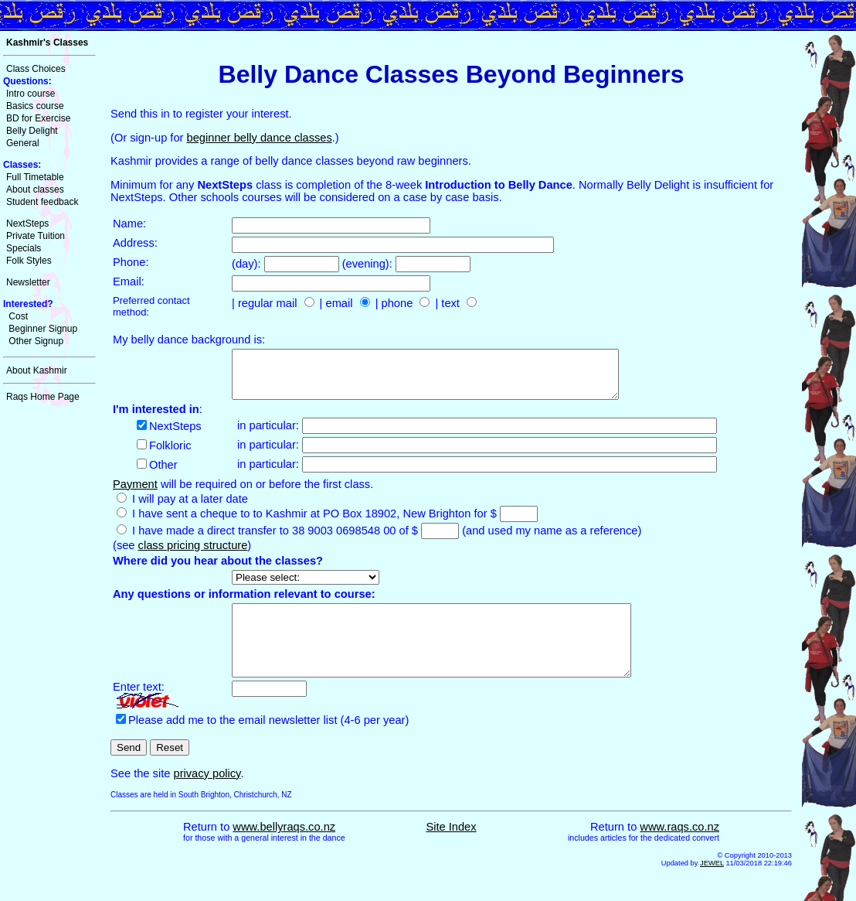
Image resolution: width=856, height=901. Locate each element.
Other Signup (35, 341)
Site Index (451, 850)
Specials (23, 248)
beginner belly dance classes (259, 137)
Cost (18, 316)
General (22, 143)
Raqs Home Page (43, 396)
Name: (129, 223)
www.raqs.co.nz (679, 850)
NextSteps (27, 223)
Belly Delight (32, 130)
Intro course (30, 93)
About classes (35, 189)
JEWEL (712, 886)
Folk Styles (29, 260)
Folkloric (170, 455)
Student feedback (42, 201)
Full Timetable (35, 177)
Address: (135, 243)
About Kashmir (36, 370)
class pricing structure (193, 554)
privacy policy (206, 796)
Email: (128, 281)
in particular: (269, 434)
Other (163, 474)
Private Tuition (35, 235)
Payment (135, 493)
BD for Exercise (38, 118)
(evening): (369, 264)
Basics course (35, 106)
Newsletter (28, 282)
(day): (248, 264)
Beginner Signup (42, 328)
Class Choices (36, 68)
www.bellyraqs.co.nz (284, 850)
